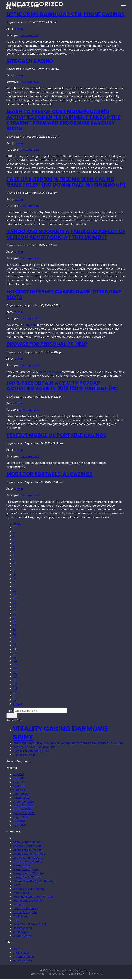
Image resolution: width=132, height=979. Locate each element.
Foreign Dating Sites (25, 869)
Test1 (16, 920)
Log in (16, 949)
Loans (16, 885)
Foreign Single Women (27, 877)
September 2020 (24, 813)
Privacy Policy (56, 973)
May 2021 (18, 782)
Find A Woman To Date (27, 858)
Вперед (17, 704)
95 (14, 633)
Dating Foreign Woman (27, 850)
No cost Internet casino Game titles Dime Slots (63, 294)
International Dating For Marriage (34, 881)
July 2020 (19, 821)
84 (14, 590)
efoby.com (30, 325)
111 (14, 696)
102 (15, 661)
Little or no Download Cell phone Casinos (65, 14)
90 (14, 614)
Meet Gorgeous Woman (28, 900)
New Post (19, 904)
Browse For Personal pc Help (46, 344)
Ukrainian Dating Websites (29, 924)
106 (15, 676)
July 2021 (18, 774)
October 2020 (22, 809)
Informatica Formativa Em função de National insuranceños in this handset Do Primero (68, 743)
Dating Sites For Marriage (29, 854)
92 (14, 621)
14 (14, 578)
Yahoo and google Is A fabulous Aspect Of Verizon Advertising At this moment (65, 234)
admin (19, 29)
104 (15, 668)
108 (15, 684)
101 (14, 657)
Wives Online (21, 932)
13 (14, 575)
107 (15, 680)
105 (15, 672)
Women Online (22, 936)
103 (15, 664)
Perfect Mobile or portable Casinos (56, 435)
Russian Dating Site (25, 912)
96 (14, 637)
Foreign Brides (22, 865)
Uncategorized (29, 35)
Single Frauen (21, 916)
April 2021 (19, 786)
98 (14, 645)
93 (14, 625)
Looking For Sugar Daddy (28, 889)
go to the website (50, 372)
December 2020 (23, 802)
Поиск (10, 711)
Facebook (97, 973)
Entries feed (20, 953)
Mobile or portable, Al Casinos (49, 474)
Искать (12, 716)
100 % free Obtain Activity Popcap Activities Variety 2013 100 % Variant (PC (62, 385)
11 (14, 567)
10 (14, 563)
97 (14, 641)
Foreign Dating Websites (28, 873)
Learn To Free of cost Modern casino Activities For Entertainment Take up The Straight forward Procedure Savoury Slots (63, 120)
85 (14, 594)
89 (14, 610)
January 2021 (21, 798)
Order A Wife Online (25, 908)
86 (14, 598)
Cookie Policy (76, 973)
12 (14, 571)
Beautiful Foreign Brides (28, 846)
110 (14, 692)
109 (15, 688)
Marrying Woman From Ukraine (33, 897)
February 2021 (22, 794)
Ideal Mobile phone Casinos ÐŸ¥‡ (34, 747)
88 (14, 606)
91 (14, 618)
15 (14, 582)
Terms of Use (36, 973)
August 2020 (21, 817)
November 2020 (23, 805)
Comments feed (23, 956)
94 (14, 629)
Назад (16, 524)
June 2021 (19, 778)
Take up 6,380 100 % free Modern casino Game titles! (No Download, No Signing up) (65, 182)
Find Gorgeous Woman (27, 861)
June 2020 (19, 825)
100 (15, 653)
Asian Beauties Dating (26, 842)
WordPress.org (22, 960)
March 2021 (20, 790)
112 (14, 700)
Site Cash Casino (29, 60)
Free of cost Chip (24, 755)
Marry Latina (21, 893)
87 (14, 602)
